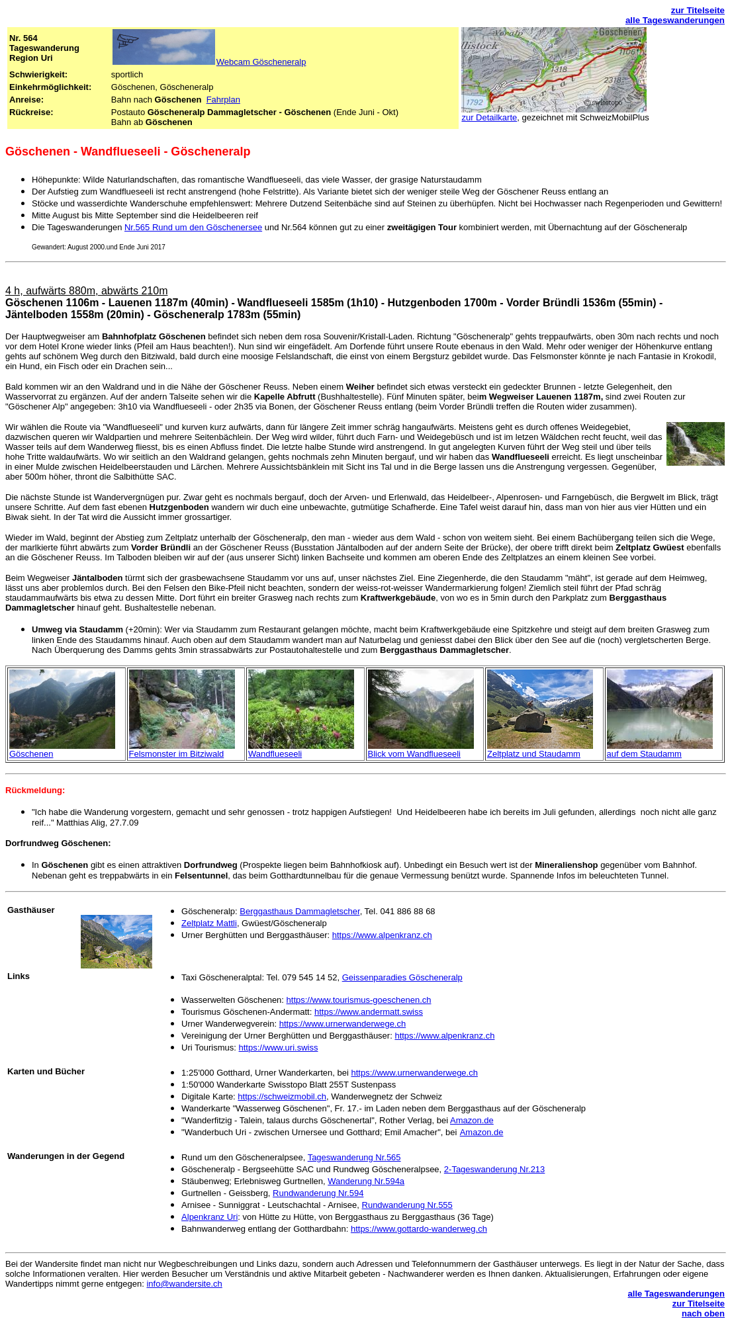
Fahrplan (223, 100)
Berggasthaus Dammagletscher (299, 911)
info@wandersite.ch (184, 1284)
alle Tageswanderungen (675, 20)
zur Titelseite (698, 10)
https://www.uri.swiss (278, 1047)
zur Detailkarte (489, 117)
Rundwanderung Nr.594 (318, 1193)
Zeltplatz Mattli (209, 923)
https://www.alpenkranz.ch (382, 935)
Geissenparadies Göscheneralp (402, 977)
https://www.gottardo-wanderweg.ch (419, 1229)
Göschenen (31, 754)
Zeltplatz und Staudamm (533, 754)
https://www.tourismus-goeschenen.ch (359, 1000)
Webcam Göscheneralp (261, 62)
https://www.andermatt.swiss (368, 1012)
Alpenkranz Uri (209, 1217)
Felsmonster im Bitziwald (176, 754)
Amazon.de (472, 1120)
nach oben (703, 1313)
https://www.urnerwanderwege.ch (342, 1024)
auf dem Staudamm (644, 754)
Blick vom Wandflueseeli (414, 754)
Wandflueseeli (275, 754)
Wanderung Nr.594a (366, 1181)
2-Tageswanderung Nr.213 (494, 1169)
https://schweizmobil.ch (282, 1096)
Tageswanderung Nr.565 (354, 1157)
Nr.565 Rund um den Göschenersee (193, 227)
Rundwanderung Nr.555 (407, 1205)
